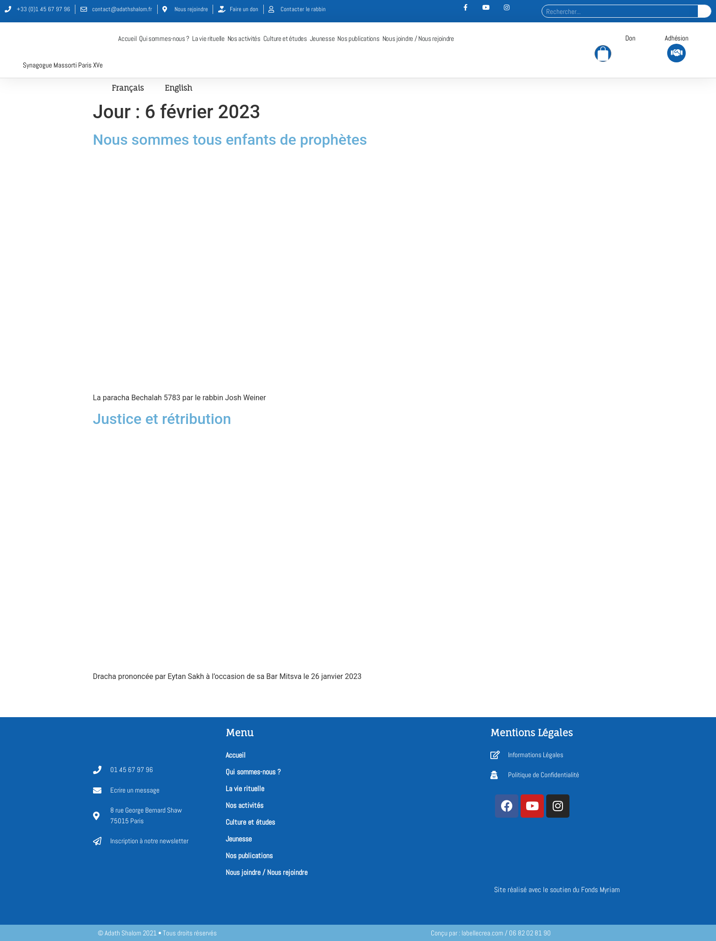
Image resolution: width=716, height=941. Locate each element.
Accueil (127, 38)
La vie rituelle (208, 38)
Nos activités (244, 38)
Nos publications (358, 38)
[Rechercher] (704, 11)
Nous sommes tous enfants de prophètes (230, 140)
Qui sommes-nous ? (164, 38)
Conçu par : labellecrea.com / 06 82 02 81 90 (491, 932)
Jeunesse (322, 38)
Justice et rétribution (162, 419)
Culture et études (285, 38)
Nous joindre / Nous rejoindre (418, 38)
